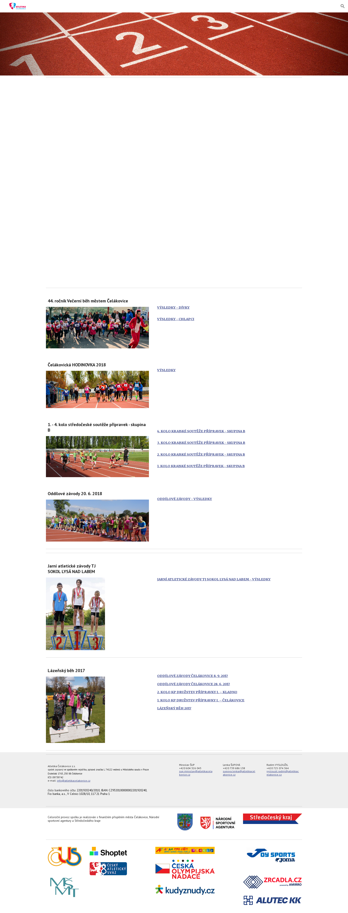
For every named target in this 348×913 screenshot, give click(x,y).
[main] (97, 301)
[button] (342, 6)
